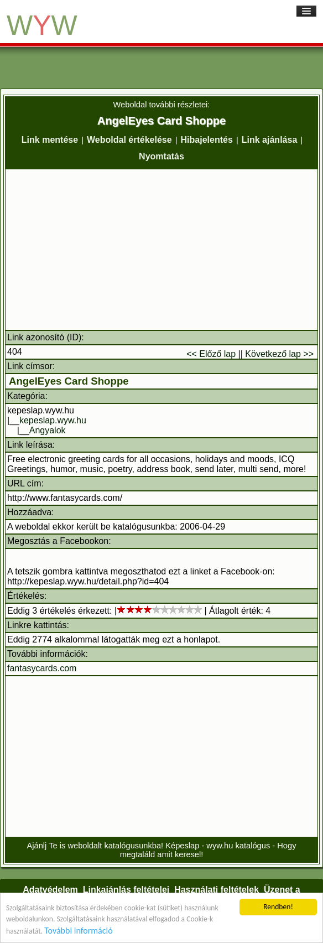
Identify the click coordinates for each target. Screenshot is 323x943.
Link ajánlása (270, 139)
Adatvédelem (50, 889)
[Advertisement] (161, 249)
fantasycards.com (41, 668)
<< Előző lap (211, 354)
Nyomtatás (161, 156)
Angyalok (47, 430)
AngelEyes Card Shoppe (69, 381)
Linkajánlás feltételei (126, 889)
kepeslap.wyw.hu (52, 420)
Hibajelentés (207, 139)
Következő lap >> (279, 354)
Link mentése (50, 139)
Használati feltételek (216, 889)
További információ (78, 930)
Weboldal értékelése (129, 139)
